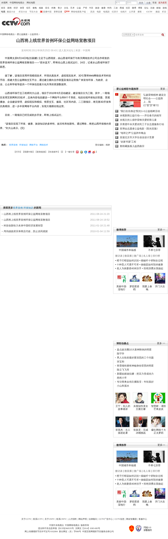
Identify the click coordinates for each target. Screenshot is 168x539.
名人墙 (146, 255)
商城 (122, 8)
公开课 (132, 11)
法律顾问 (93, 519)
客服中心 (143, 519)
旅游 (97, 8)
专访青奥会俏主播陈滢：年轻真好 (135, 381)
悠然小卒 (122, 377)
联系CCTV (38, 519)
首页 (3, 8)
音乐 (47, 8)
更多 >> (161, 343)
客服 (154, 2)
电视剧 (106, 11)
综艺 (28, 8)
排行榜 (156, 255)
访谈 (152, 8)
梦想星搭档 (134, 288)
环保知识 (23, 145)
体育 (22, 8)
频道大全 (11, 11)
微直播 (128, 255)
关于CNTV (50, 519)
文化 (66, 8)
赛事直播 (58, 11)
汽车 (91, 8)
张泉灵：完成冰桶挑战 (140, 431)
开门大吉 (160, 286)
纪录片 (115, 11)
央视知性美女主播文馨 (140, 408)
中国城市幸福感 (127, 250)
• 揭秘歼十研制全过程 (151, 260)
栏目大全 (23, 11)
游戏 (165, 8)
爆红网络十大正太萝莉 (158, 431)
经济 (16, 8)
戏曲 (41, 8)
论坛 (146, 8)
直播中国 (47, 11)
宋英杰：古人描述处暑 (122, 431)
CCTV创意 (119, 519)
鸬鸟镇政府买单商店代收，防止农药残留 (26, 231)
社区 (128, 8)
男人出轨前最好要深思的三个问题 (135, 357)
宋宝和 (120, 361)
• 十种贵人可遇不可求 (127, 264)
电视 (3, 11)
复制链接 (41, 152)
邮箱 (158, 8)
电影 (99, 11)
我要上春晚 (147, 288)
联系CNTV (61, 519)
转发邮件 (53, 152)
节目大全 (33, 11)
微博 (134, 8)
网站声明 (82, 519)
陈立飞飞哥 (123, 369)
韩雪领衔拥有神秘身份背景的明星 (135, 365)
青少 (60, 8)
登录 (141, 3)
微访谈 (118, 255)
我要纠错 (28, 152)
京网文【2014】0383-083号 (87, 528)
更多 (162, 88)
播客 (140, 11)
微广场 (137, 255)
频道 (158, 11)
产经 (85, 8)
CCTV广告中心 (106, 519)
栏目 (164, 11)
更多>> (161, 229)
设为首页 (162, 2)
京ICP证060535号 (66, 528)
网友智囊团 (131, 519)
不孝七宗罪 (154, 250)
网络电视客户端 (78, 11)
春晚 (35, 8)
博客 (140, 8)
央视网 (4, 2)
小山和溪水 (123, 385)
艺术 (72, 8)
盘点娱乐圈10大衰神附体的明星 (134, 349)
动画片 (123, 11)
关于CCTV (26, 519)
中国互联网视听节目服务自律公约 (98, 531)
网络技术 (44, 145)
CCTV (149, 11)
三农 (116, 8)
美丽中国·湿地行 (121, 288)
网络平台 (33, 145)
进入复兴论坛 (66, 50)
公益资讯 (34, 34)
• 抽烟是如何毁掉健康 (151, 264)
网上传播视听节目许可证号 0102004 (41, 531)
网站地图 (31, 2)
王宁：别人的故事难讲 (122, 408)
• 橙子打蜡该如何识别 (127, 260)
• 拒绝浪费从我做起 (152, 268)
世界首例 (13, 145)
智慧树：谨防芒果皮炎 (158, 408)
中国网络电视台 (17, 2)
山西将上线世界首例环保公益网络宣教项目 (27, 214)
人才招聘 (72, 519)
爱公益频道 (22, 34)
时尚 (109, 8)
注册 (148, 3)
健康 (103, 8)
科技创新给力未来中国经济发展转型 (23, 225)
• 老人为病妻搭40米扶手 (128, 268)
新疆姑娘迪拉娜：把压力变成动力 (135, 373)
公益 (79, 8)
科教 (53, 8)
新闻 (9, 8)
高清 (92, 11)
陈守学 (120, 353)
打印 (18, 152)
